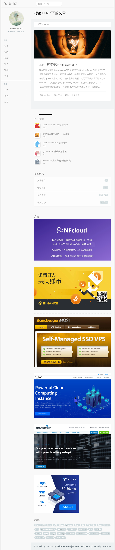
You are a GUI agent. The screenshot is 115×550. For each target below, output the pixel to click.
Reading (61, 533)
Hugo (49, 525)
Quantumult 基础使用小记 (55, 151)
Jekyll (53, 533)
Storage (38, 533)
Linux (61, 525)
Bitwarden (83, 529)
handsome (106, 546)
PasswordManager (48, 529)
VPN (88, 525)
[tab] (45, 112)
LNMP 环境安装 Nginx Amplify (58, 64)
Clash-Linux (60, 538)
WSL (90, 529)
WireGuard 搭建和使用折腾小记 (57, 160)
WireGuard (61, 529)
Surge (46, 533)
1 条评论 (75, 95)
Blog (37, 525)
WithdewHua (45, 95)
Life (93, 525)
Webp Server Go (64, 546)
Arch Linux (70, 533)
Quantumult (94, 533)
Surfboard (105, 533)
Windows (50, 538)
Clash (77, 525)
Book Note (72, 529)
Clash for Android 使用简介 (55, 142)
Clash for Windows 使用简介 (55, 124)
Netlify (106, 525)
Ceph (100, 525)
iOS (83, 525)
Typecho (98, 529)
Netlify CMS (39, 538)
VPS (55, 525)
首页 (39, 24)
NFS (36, 529)
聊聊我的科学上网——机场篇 (56, 133)
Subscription (82, 533)
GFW (43, 525)
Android (69, 525)
